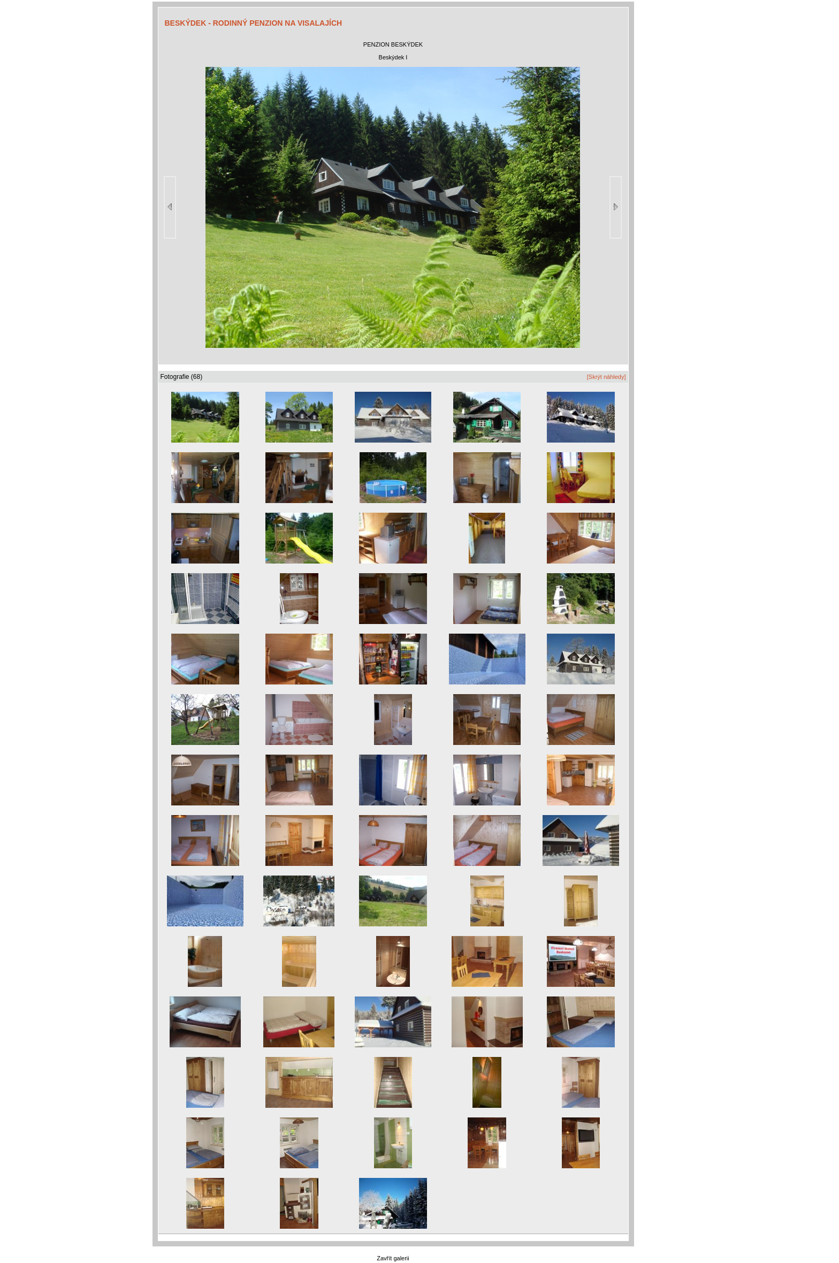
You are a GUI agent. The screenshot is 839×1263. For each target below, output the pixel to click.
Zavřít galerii (393, 1258)
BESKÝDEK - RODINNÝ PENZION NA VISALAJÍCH (253, 23)
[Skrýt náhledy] (606, 377)
